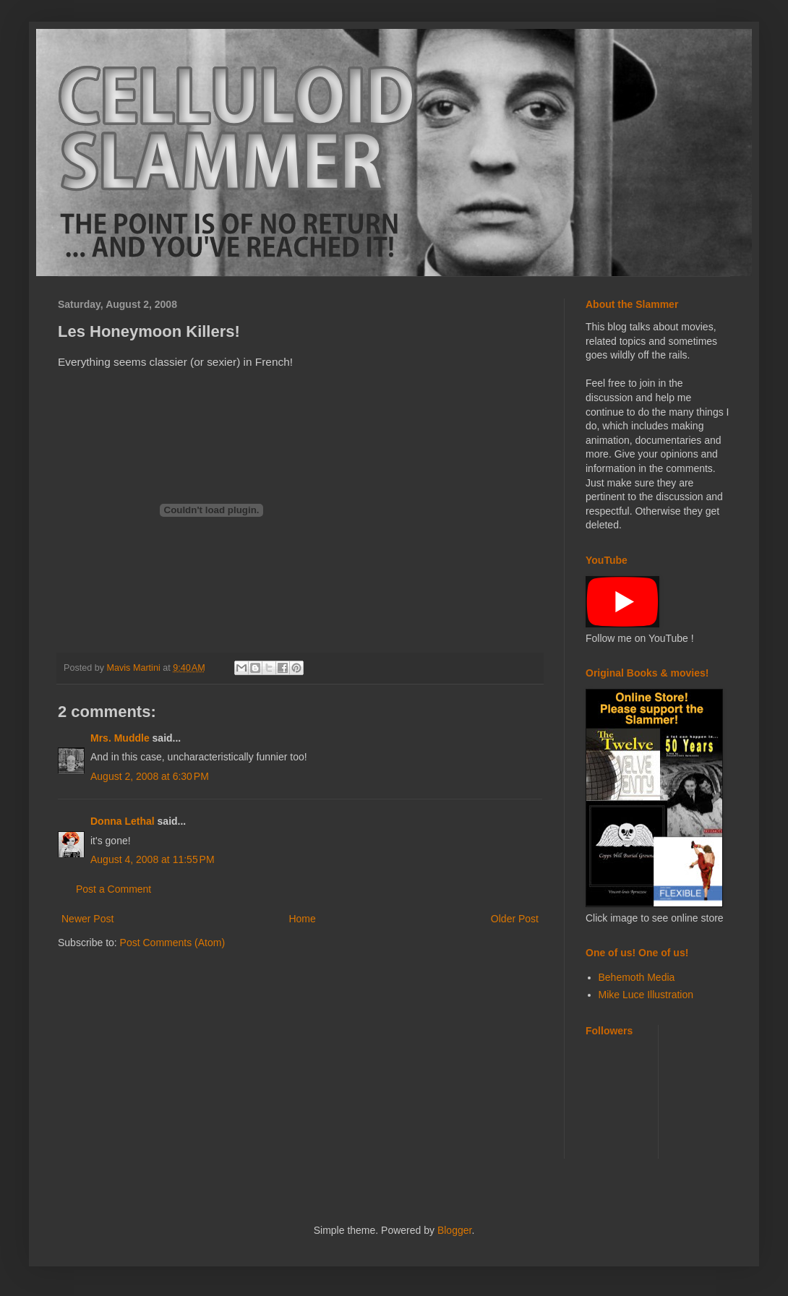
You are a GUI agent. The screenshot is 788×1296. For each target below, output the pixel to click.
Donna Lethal (122, 821)
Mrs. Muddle (120, 738)
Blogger (454, 1230)
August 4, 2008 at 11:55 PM (152, 859)
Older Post (515, 918)
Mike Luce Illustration (646, 994)
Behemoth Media (637, 977)
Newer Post (87, 918)
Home (301, 918)
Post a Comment (113, 889)
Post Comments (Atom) (172, 942)
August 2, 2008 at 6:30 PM (149, 776)
